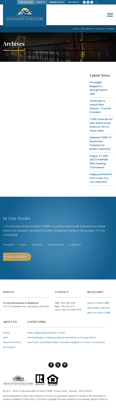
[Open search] (97, 2)
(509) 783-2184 (25, 2)
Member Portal (57, 2)
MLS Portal (73, 2)
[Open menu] (110, 15)
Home (75, 29)
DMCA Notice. (86, 391)
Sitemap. (73, 391)
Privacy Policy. (60, 391)
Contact (41, 2)
